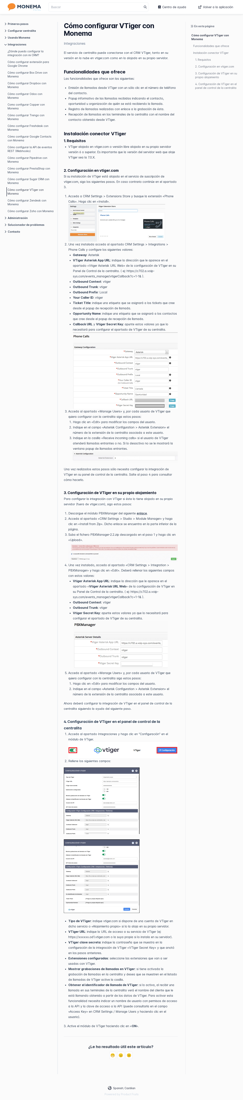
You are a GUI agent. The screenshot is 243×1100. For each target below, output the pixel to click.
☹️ (129, 1055)
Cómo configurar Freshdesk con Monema (28, 127)
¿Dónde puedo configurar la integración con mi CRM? (25, 53)
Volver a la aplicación (215, 7)
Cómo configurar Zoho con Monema (31, 211)
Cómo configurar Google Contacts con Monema (29, 138)
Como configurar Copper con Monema (26, 106)
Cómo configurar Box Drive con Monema (27, 74)
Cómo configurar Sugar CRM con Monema (28, 181)
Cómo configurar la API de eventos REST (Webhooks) (30, 149)
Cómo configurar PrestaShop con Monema (29, 170)
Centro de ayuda (172, 7)
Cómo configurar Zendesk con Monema (27, 202)
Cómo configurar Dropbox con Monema (27, 85)
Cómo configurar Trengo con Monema (26, 117)
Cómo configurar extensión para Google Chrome (28, 63)
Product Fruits (130, 1094)
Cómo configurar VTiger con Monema (26, 191)
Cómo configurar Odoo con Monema (25, 95)
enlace (142, 513)
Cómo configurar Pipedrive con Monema (27, 159)
